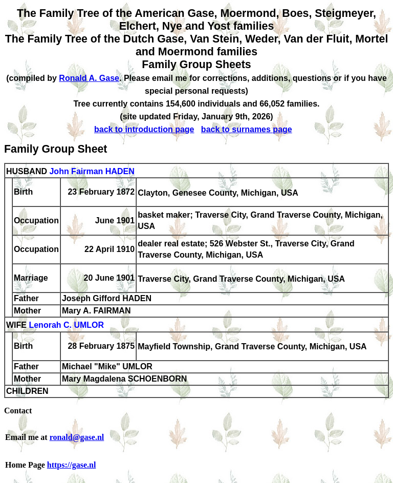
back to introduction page (144, 129)
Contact (18, 410)
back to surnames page (246, 129)
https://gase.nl (71, 464)
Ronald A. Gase (89, 78)
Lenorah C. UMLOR (66, 325)
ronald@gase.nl (77, 437)
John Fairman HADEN (91, 171)
